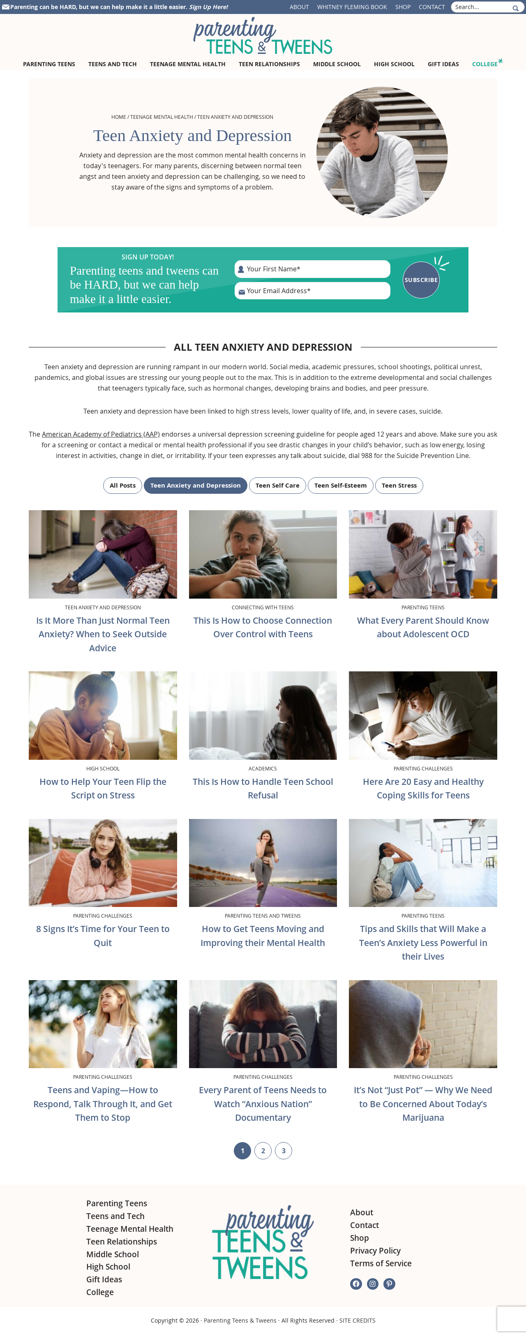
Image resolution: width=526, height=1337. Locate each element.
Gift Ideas (104, 1279)
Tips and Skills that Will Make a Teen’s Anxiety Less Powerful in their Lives (423, 942)
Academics (263, 768)
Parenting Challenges (423, 768)
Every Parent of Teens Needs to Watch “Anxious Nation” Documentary (263, 1103)
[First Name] (312, 269)
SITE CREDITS (357, 1320)
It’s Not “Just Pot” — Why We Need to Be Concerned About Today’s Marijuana (423, 1103)
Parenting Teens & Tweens (240, 1320)
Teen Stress (399, 485)
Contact (432, 7)
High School (103, 768)
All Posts (123, 485)
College (100, 1292)
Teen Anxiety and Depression (195, 485)
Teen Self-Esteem (340, 485)
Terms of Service (381, 1263)
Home (118, 116)
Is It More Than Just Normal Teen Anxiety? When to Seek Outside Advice (103, 634)
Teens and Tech (115, 1216)
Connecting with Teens (263, 607)
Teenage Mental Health (161, 116)
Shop (403, 7)
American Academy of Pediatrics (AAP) (101, 434)
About (299, 7)
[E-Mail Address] (312, 290)
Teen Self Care (278, 485)
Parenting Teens (423, 607)
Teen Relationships (121, 1241)
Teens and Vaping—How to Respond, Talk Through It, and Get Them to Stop (102, 1103)
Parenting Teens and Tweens (263, 915)
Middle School (112, 1254)
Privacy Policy (375, 1250)
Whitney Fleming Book (352, 7)
